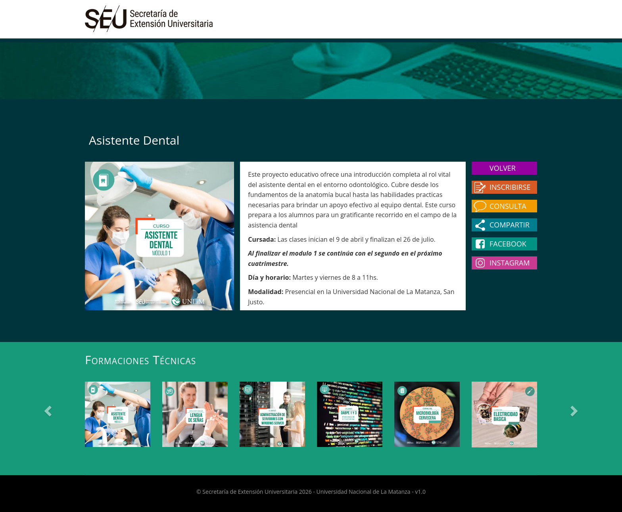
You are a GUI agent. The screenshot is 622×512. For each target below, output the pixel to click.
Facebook (508, 243)
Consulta (508, 206)
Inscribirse (510, 187)
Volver (503, 168)
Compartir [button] (510, 224)
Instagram (510, 262)
